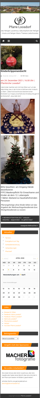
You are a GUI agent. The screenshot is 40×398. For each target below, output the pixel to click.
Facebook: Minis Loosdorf (12, 314)
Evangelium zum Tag (12, 241)
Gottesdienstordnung (12, 245)
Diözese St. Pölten (10, 312)
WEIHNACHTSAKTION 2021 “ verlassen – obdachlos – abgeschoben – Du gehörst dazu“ (17, 219)
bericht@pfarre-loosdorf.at (11, 383)
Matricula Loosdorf (10, 319)
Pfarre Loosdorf (20, 27)
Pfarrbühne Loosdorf (11, 321)
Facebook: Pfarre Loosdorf (13, 317)
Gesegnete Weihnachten (29, 225)
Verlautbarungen (11, 248)
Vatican (6, 323)
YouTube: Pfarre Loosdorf (12, 325)
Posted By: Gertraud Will (9, 76)
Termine (8, 238)
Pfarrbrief (8, 251)
